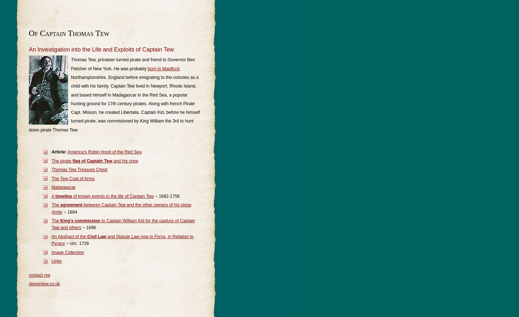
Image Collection (68, 252)
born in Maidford (163, 68)
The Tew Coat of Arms (73, 178)
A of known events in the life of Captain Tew (103, 196)
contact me (39, 275)
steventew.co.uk (44, 283)
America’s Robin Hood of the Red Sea (105, 152)
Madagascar (64, 187)
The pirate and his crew (95, 161)
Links (57, 261)
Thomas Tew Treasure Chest (79, 169)
